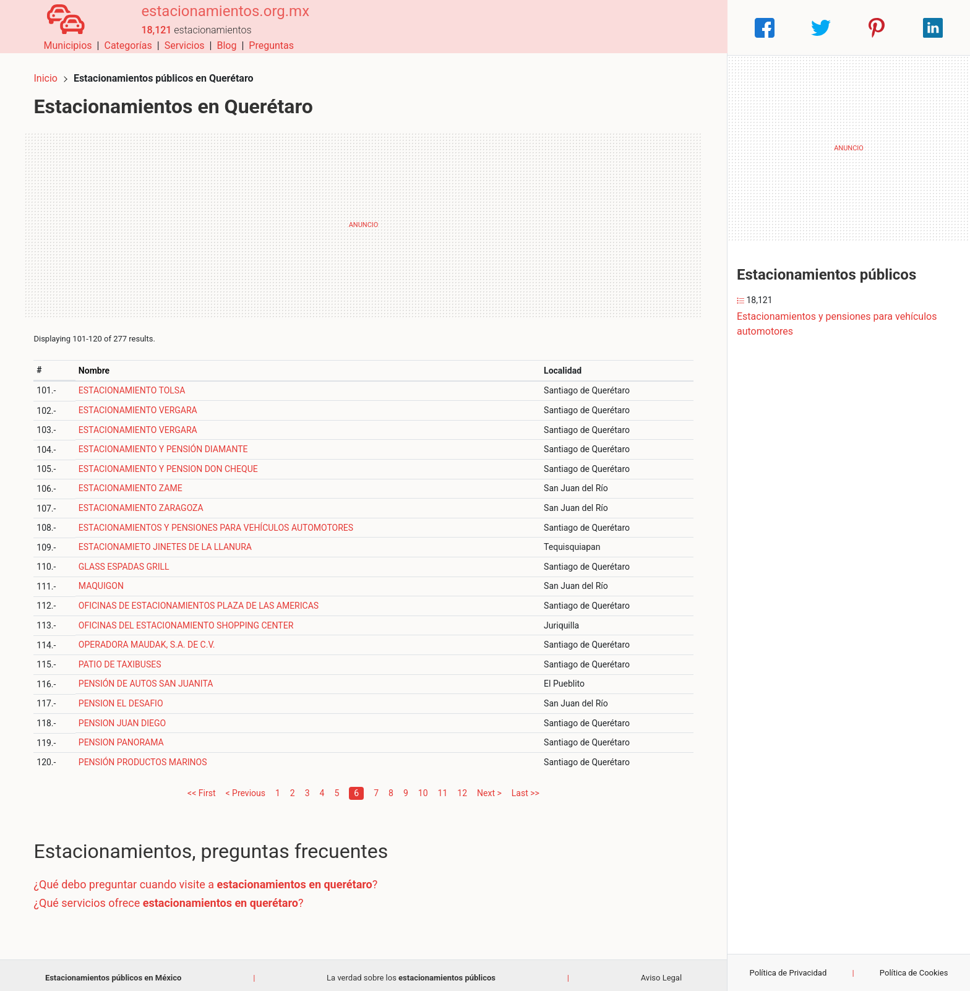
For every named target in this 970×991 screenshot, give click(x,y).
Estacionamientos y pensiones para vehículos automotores (837, 324)
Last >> (525, 787)
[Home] (60, 27)
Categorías (551, 27)
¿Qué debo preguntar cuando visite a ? (211, 879)
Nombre (98, 365)
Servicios (608, 27)
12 (462, 787)
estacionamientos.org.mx (215, 20)
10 (423, 787)
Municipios (492, 27)
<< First (201, 787)
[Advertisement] (363, 219)
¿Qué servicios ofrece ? (174, 897)
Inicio (50, 73)
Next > (489, 787)
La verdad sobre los (411, 972)
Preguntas (695, 27)
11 (443, 787)
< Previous (245, 787)
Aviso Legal (661, 972)
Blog (650, 27)
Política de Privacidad (788, 972)
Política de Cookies (914, 972)
